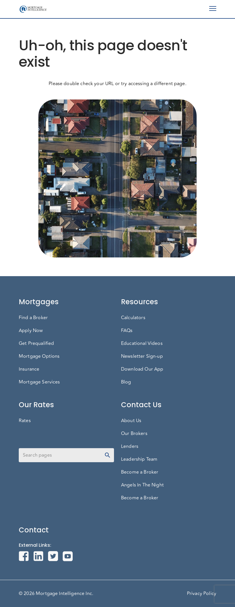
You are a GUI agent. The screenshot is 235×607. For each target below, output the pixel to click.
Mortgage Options (39, 356)
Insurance (29, 369)
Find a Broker (33, 317)
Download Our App (142, 369)
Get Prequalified (36, 343)
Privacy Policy (201, 593)
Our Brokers (134, 433)
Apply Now (31, 330)
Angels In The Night (142, 485)
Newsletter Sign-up (142, 356)
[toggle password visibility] (107, 455)
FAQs (127, 330)
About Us (131, 420)
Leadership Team (139, 459)
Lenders (129, 446)
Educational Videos (142, 343)
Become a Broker (139, 472)
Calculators (133, 317)
